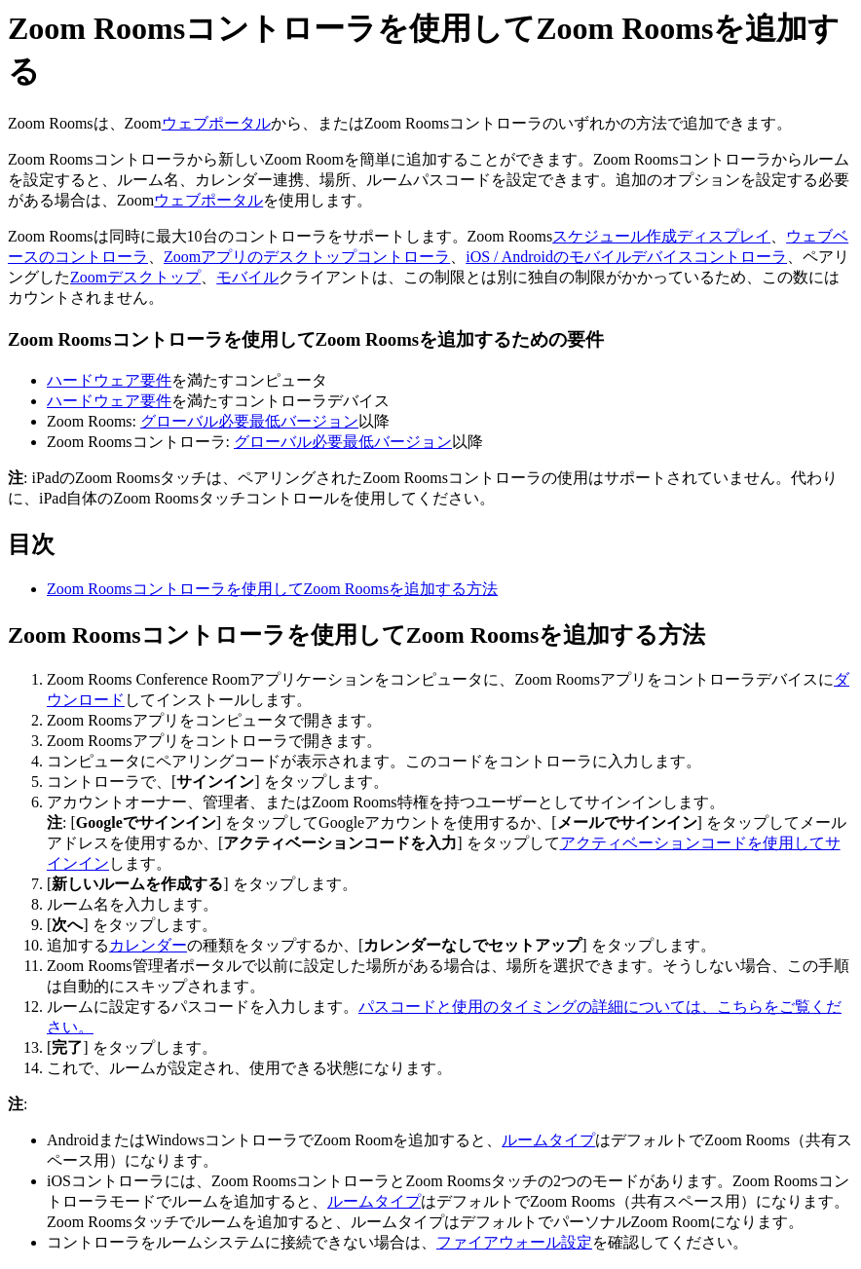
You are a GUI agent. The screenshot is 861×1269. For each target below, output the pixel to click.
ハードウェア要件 (109, 380)
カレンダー (148, 945)
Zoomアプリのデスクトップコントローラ (307, 256)
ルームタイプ (548, 1140)
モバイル (247, 277)
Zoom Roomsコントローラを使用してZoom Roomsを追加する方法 (272, 588)
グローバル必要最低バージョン (249, 421)
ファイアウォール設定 (514, 1242)
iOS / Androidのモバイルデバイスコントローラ (626, 256)
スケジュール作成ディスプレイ (661, 236)
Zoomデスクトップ (135, 277)
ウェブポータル (216, 123)
